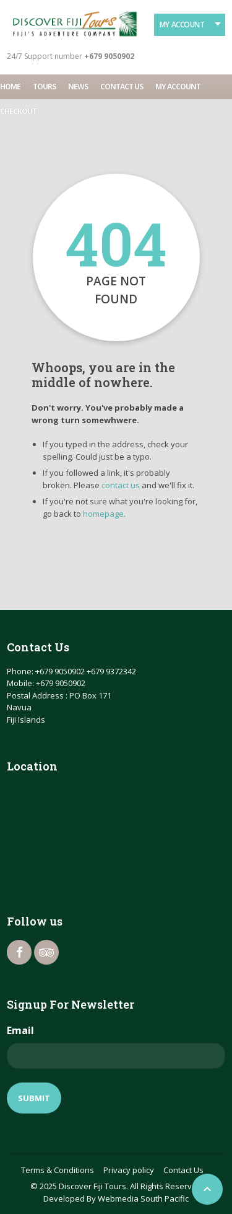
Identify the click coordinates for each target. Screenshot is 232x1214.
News (78, 86)
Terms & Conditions (57, 1170)
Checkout (18, 111)
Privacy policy (128, 1170)
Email (20, 1030)
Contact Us (121, 86)
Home (10, 86)
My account (177, 86)
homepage (103, 513)
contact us (120, 485)
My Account (182, 24)
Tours (44, 86)
